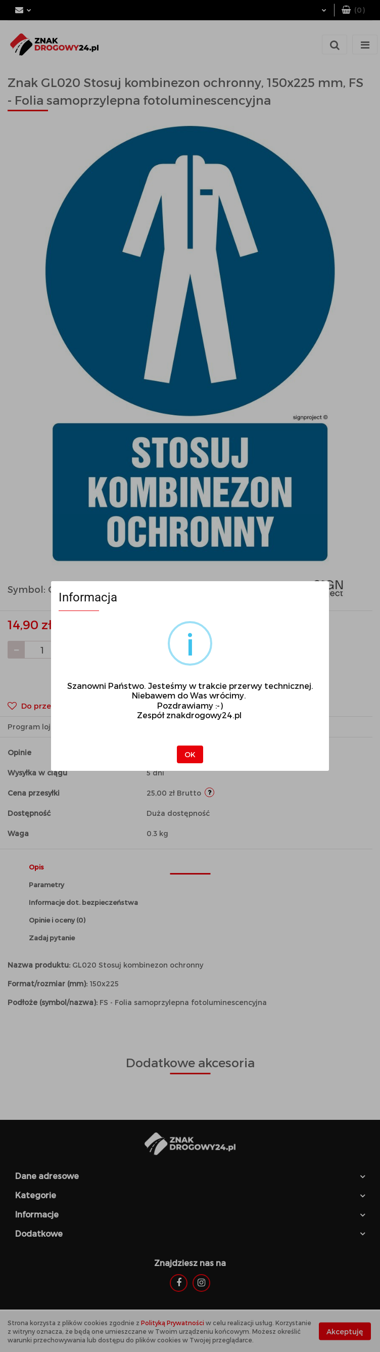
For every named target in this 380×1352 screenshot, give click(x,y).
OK (190, 754)
